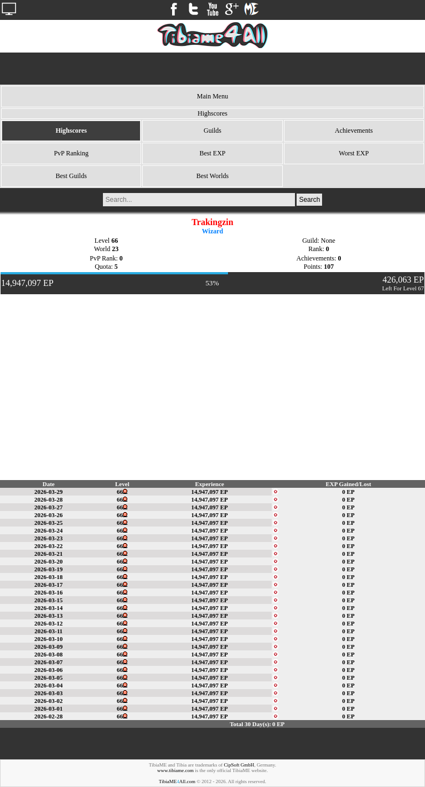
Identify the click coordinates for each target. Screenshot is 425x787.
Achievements (354, 130)
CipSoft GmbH (239, 765)
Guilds (212, 130)
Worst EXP (354, 153)
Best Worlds (212, 176)
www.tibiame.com (175, 770)
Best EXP (212, 153)
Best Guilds (70, 176)
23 (115, 249)
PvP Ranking (71, 153)
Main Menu (212, 96)
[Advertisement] (212, 68)
